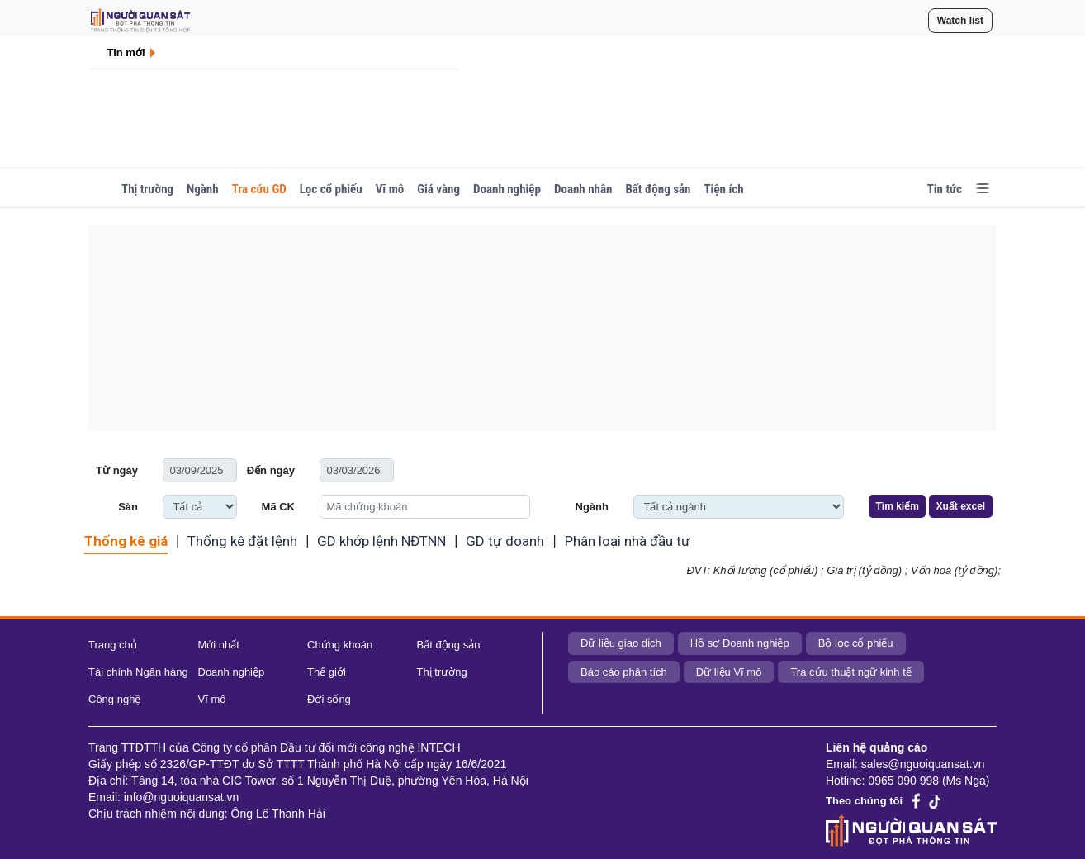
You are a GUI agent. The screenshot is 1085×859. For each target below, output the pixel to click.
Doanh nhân (583, 189)
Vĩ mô (390, 189)
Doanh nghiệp (507, 189)
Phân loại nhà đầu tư (627, 541)
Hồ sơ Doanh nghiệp (739, 643)
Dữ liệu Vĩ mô (729, 672)
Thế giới (326, 672)
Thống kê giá (126, 541)
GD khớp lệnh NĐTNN (381, 541)
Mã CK (278, 507)
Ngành (203, 189)
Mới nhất (218, 644)
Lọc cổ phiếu (331, 189)
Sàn (128, 507)
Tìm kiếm (897, 506)
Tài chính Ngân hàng (138, 672)
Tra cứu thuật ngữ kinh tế (850, 672)
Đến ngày (271, 470)
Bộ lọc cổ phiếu (855, 643)
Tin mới (126, 52)
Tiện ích (723, 189)
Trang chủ (112, 644)
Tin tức (944, 189)
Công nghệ (114, 699)
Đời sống (329, 699)
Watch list (960, 20)
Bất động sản (657, 189)
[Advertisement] (542, 328)
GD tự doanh (505, 541)
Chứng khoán (339, 644)
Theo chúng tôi (864, 801)
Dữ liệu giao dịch (620, 643)
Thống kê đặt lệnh (242, 541)
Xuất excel (960, 506)
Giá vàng (438, 189)
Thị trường (147, 189)
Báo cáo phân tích (623, 672)
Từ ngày (117, 470)
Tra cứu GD (259, 189)
